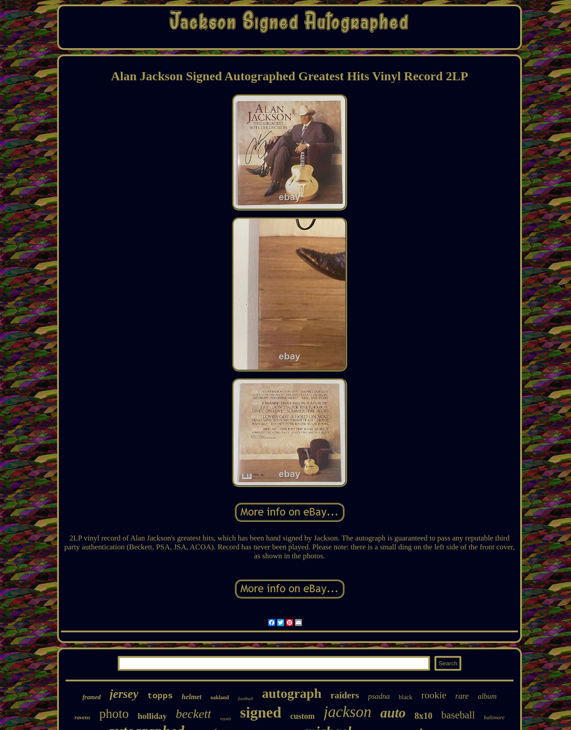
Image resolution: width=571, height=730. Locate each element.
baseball (458, 715)
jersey (124, 694)
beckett (193, 714)
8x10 (423, 716)
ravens (82, 717)
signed (260, 712)
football (245, 698)
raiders (345, 695)
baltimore (494, 717)
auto (392, 713)
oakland (220, 697)
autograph (291, 693)
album (487, 696)
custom (302, 716)
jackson (348, 712)
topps (160, 696)
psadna (379, 696)
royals (225, 718)
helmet (191, 697)
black (405, 697)
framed (92, 697)
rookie (433, 695)
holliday (152, 716)
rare (462, 696)
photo (113, 713)
